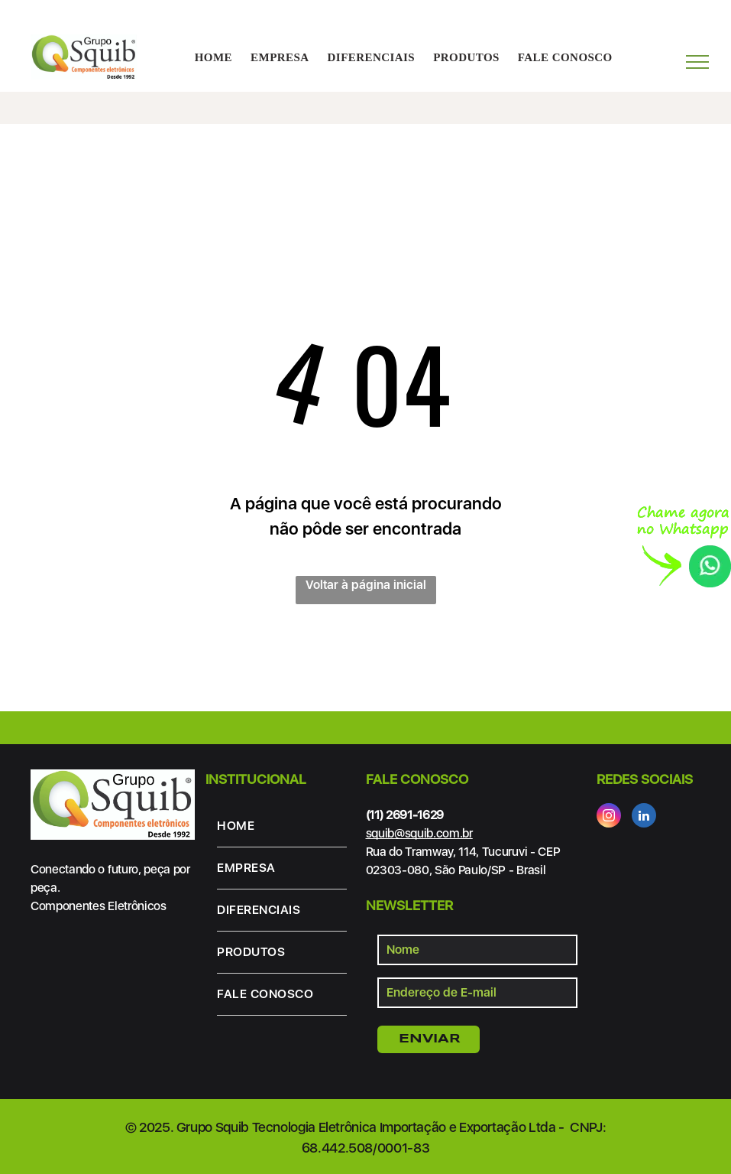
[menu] (697, 62)
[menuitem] (213, 58)
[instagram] (609, 817)
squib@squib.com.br (419, 833)
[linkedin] (644, 817)
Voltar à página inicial (366, 584)
